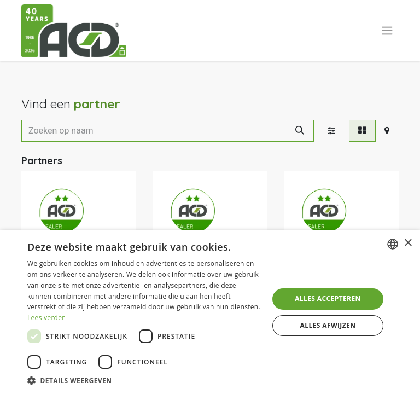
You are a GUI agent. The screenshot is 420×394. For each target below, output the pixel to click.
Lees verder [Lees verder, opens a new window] (46, 317)
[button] (144, 380)
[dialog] (210, 312)
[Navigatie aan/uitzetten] (387, 31)
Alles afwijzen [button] (328, 325)
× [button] (408, 243)
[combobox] (392, 244)
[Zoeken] (299, 130)
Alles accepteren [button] (328, 298)
